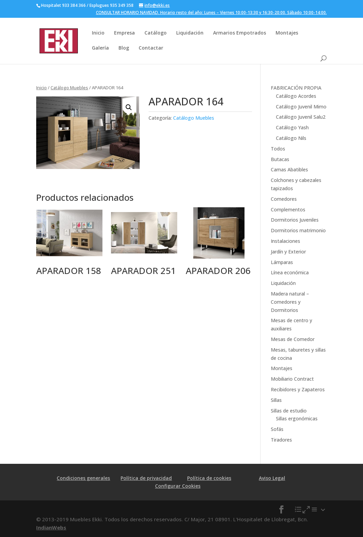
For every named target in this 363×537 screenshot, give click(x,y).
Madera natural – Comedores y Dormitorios (290, 301)
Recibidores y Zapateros (298, 389)
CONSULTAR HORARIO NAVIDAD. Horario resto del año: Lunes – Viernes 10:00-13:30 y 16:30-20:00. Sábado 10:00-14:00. (211, 13)
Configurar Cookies (177, 486)
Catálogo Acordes (296, 96)
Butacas (280, 159)
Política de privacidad (146, 478)
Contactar (151, 47)
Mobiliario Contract (292, 379)
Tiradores (281, 439)
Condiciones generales (83, 478)
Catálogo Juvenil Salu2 (300, 117)
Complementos (288, 209)
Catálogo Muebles (69, 87)
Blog (123, 47)
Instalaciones (285, 241)
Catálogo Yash (292, 127)
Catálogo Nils (291, 138)
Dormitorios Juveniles (295, 220)
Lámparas (282, 262)
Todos (278, 148)
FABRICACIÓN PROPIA (296, 87)
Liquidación (190, 32)
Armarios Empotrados (239, 32)
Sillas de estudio (289, 410)
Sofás (277, 429)
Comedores (284, 199)
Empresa (124, 32)
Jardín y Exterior (288, 251)
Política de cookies (209, 478)
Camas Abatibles (289, 169)
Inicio (98, 32)
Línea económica (290, 272)
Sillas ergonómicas (297, 418)
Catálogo (155, 32)
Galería (100, 47)
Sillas (276, 400)
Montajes (287, 32)
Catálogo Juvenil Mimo (301, 106)
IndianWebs (51, 527)
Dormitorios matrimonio (298, 230)
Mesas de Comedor (293, 339)
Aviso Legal (272, 478)
